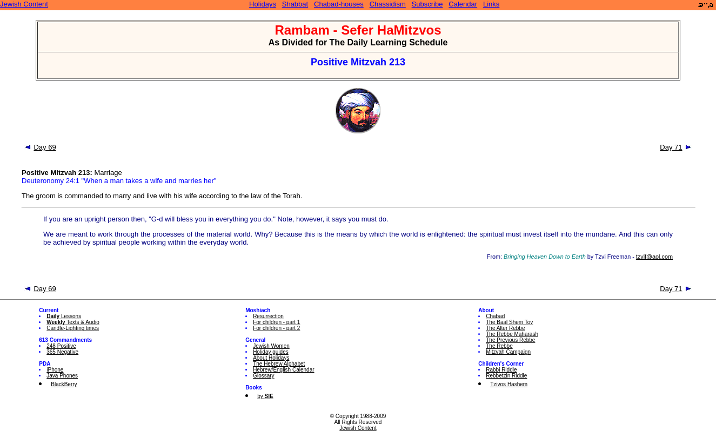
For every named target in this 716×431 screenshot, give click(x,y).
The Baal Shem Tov (509, 322)
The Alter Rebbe (505, 328)
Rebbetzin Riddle (506, 376)
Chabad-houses (339, 4)
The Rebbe (499, 346)
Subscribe (427, 4)
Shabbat (295, 4)
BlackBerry (64, 384)
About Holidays (271, 358)
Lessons (63, 316)
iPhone (54, 370)
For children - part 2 (276, 328)
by (265, 396)
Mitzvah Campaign (508, 352)
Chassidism (388, 4)
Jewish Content (24, 4)
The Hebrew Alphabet (279, 364)
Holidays (262, 4)
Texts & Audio (72, 322)
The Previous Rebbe (510, 340)
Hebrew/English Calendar (283, 370)
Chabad (495, 316)
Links (491, 4)
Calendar (463, 4)
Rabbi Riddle (501, 370)
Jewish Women (271, 346)
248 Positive (61, 346)
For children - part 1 (276, 322)
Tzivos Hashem (508, 384)
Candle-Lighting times (72, 328)
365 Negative (62, 352)
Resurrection (268, 316)
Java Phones (62, 376)
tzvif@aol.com (654, 256)
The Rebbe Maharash (512, 334)
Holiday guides (271, 352)
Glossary (263, 376)
